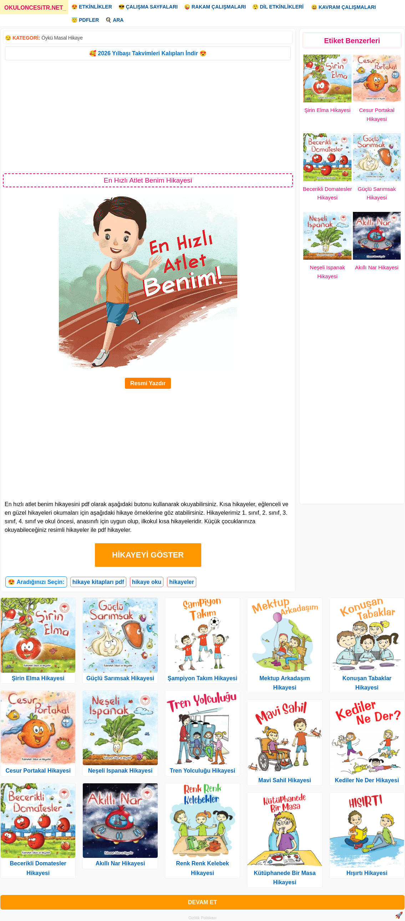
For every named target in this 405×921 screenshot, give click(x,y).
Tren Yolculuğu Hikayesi (202, 771)
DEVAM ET (202, 902)
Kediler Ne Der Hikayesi (367, 780)
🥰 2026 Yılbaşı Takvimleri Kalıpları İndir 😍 (148, 53)
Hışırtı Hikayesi (367, 873)
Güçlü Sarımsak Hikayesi (120, 678)
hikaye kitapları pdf (98, 582)
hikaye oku (147, 582)
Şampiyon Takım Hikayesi (202, 678)
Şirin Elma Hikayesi (327, 110)
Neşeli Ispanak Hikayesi (120, 771)
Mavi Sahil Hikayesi (284, 780)
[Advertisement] (148, 116)
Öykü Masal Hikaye (62, 38)
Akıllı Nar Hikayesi (377, 267)
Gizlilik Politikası (202, 918)
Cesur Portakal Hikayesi (38, 771)
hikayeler (181, 582)
